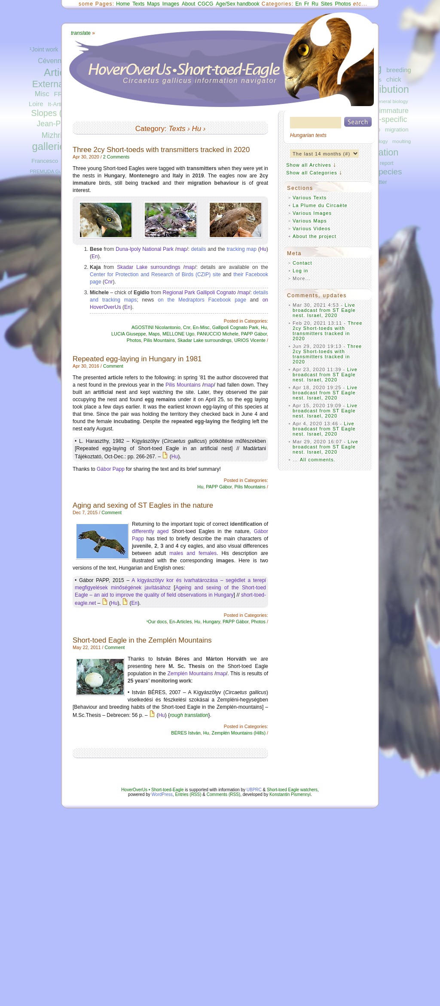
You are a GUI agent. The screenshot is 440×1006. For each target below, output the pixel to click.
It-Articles (59, 104)
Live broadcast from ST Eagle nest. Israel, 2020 (324, 310)
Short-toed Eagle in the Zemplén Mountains (142, 640)
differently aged (150, 531)
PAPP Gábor (254, 333)
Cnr (108, 282)
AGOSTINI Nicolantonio (155, 327)
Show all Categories (311, 172)
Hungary (211, 621)
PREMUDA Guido (49, 171)
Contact (302, 262)
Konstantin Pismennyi (290, 794)
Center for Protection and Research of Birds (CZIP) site (155, 274)
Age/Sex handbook (237, 4)
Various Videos (311, 228)
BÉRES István (185, 732)
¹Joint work (44, 49)
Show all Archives (308, 165)
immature (393, 110)
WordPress (162, 794)
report (387, 163)
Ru (315, 4)
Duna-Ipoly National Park (144, 249)
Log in (301, 270)
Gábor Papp (111, 469)
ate (81, 33)
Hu (196, 129)
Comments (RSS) (223, 794)
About (188, 4)
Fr (306, 4)
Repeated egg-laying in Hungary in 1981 (137, 359)
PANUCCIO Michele (217, 333)
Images (170, 4)
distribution (384, 89)
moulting (401, 141)
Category (150, 129)
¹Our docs (157, 621)
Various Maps (310, 220)
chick (393, 79)
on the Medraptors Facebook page (202, 300)
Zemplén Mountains (190, 674)
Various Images (312, 213)
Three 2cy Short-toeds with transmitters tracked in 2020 (161, 150)
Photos (343, 4)
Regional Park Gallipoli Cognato (199, 293)
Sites (327, 4)
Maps (153, 4)
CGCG (205, 4)
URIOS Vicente (250, 340)
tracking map (242, 249)
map (181, 249)
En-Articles (180, 621)
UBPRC (254, 789)
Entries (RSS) (188, 794)
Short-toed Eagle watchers (292, 789)
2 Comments (116, 156)
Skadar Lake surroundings (148, 267)
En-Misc (201, 327)
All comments (317, 459)
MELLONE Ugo (178, 333)
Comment (113, 366)
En (298, 4)
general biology (391, 101)
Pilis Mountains (159, 340)
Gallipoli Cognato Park (235, 327)
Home (123, 4)
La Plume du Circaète (320, 205)
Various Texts (310, 197)
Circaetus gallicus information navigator (200, 80)
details (198, 249)
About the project (314, 236)
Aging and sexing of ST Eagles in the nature (143, 505)
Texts (138, 4)
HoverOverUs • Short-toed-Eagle (152, 789)
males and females (193, 553)
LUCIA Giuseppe (128, 333)
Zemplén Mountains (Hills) (239, 732)
